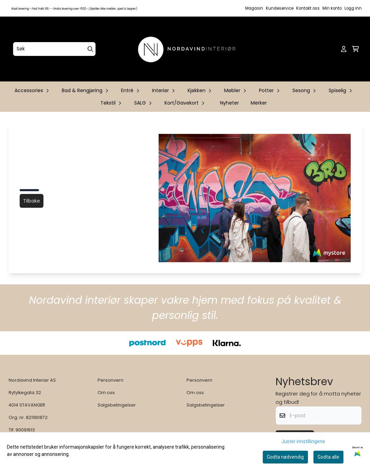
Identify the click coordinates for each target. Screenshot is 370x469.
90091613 (25, 430)
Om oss (106, 392)
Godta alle (328, 457)
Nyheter (229, 102)
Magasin (254, 8)
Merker (259, 102)
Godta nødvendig (285, 457)
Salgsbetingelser (117, 405)
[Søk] (54, 49)
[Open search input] (333, 49)
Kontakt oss (308, 8)
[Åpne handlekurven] (355, 49)
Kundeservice (279, 8)
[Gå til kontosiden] (343, 49)
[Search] (90, 49)
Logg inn (353, 8)
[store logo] (187, 49)
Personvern (110, 380)
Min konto (332, 8)
